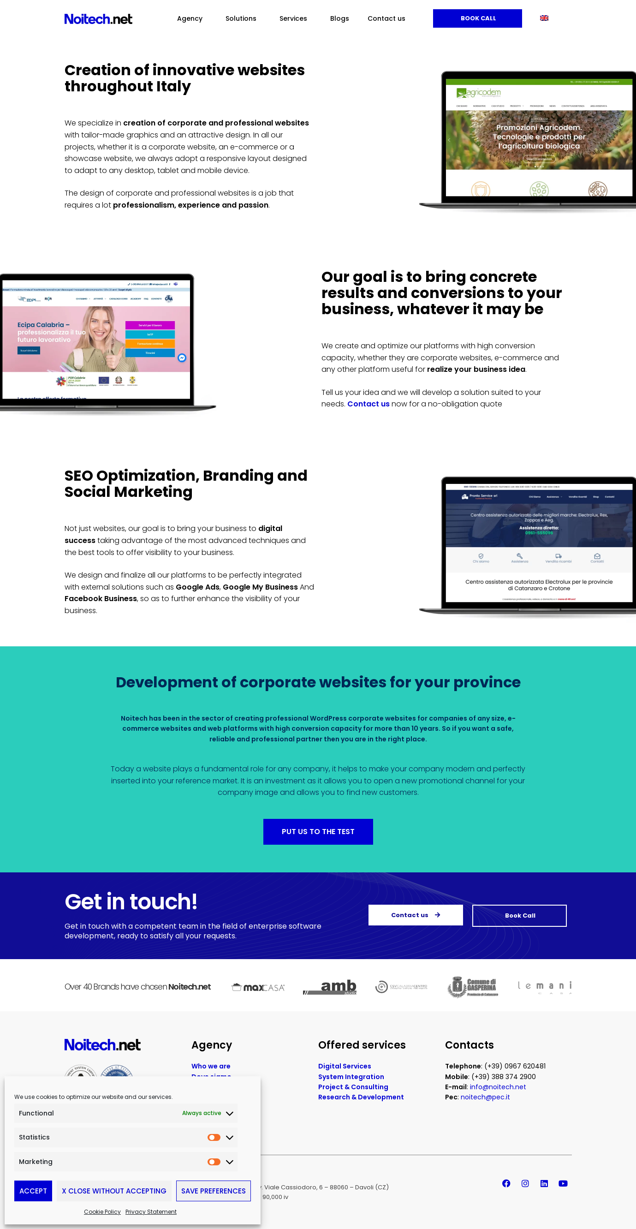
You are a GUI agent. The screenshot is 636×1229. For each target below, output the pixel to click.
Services (295, 18)
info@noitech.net (498, 1089)
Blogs (339, 18)
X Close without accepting (114, 1191)
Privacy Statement (151, 1212)
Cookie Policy (102, 1212)
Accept (33, 1191)
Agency (192, 18)
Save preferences (213, 1191)
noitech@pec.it (485, 1099)
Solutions (243, 18)
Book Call (477, 18)
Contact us (386, 18)
